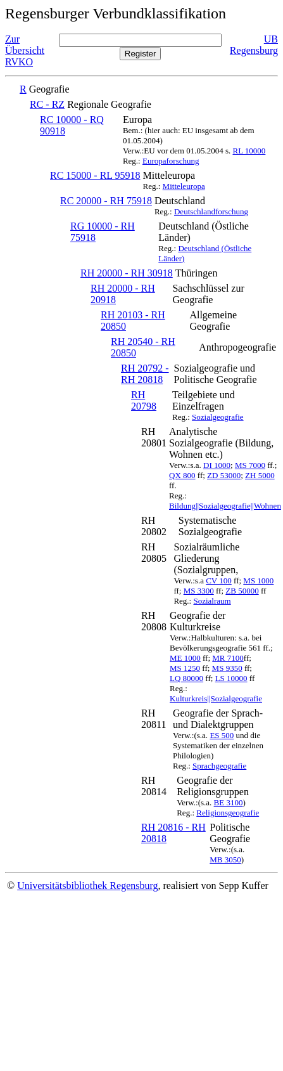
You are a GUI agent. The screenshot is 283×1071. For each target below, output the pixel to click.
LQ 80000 (186, 678)
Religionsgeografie (227, 812)
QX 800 (182, 475)
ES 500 (222, 735)
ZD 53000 (224, 475)
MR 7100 (227, 658)
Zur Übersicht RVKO (24, 50)
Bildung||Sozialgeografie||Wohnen (225, 505)
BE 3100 (228, 802)
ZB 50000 (241, 590)
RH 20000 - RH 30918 (126, 273)
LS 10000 (231, 678)
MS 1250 (185, 668)
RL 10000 (248, 150)
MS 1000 (258, 580)
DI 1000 (216, 465)
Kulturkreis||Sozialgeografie (216, 698)
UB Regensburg (254, 45)
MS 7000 (250, 465)
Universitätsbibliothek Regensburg (87, 885)
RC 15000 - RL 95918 (95, 175)
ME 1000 (185, 658)
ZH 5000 (260, 475)
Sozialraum (211, 601)
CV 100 (219, 580)
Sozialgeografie (218, 417)
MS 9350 (227, 668)
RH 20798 (143, 400)
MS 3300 (199, 590)
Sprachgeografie (219, 765)
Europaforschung (170, 161)
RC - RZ (47, 104)
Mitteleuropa (184, 186)
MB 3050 (225, 859)
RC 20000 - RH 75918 (106, 200)
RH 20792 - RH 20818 (145, 374)
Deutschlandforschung (211, 211)
